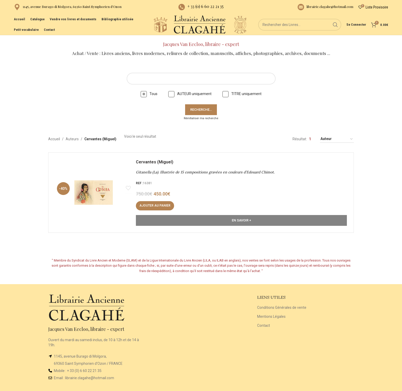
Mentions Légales (271, 312)
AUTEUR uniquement (190, 89)
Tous (148, 89)
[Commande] (337, 135)
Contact (263, 321)
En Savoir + (241, 217)
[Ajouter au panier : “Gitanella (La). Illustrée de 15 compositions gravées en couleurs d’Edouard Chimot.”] (156, 202)
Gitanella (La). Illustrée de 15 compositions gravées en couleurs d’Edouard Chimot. (206, 168)
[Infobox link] (68, 8)
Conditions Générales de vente (281, 303)
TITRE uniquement (242, 89)
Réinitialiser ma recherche (201, 114)
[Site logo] (157, 28)
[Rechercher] (301, 28)
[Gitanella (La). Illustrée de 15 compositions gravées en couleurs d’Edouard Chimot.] (94, 189)
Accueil (54, 135)
